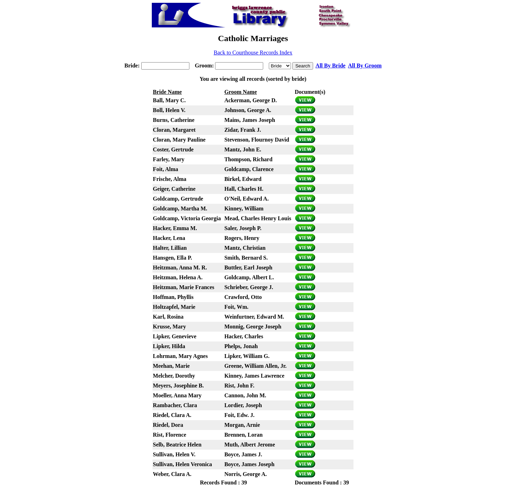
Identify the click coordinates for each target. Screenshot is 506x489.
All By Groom (365, 66)
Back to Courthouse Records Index (253, 53)
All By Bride (330, 66)
